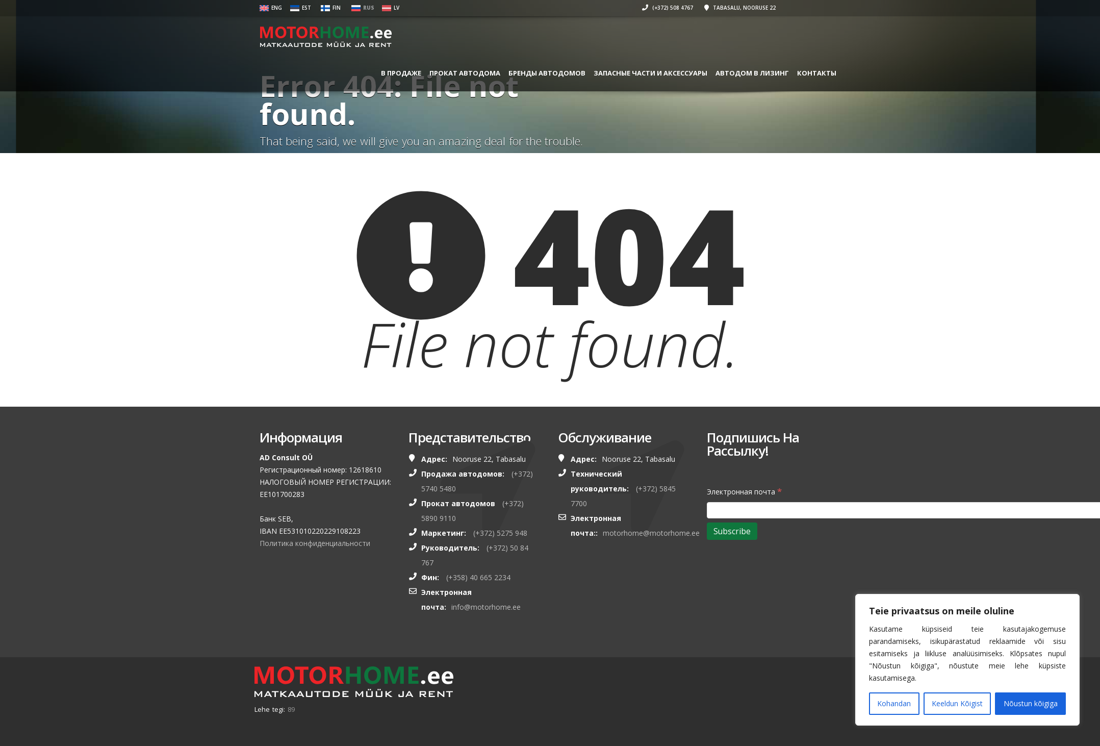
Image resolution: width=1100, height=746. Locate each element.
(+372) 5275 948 (500, 533)
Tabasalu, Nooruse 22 (740, 7)
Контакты (816, 73)
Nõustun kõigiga (1031, 703)
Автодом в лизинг (752, 73)
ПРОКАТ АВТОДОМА (464, 73)
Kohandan (894, 703)
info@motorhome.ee (486, 607)
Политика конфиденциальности (315, 543)
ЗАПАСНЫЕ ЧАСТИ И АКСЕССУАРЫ (650, 73)
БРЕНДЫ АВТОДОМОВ (546, 73)
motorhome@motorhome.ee (651, 533)
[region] (967, 660)
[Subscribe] (732, 531)
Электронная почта (744, 491)
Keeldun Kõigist (957, 703)
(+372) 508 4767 (667, 7)
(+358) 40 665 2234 (478, 577)
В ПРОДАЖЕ (401, 73)
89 (291, 709)
